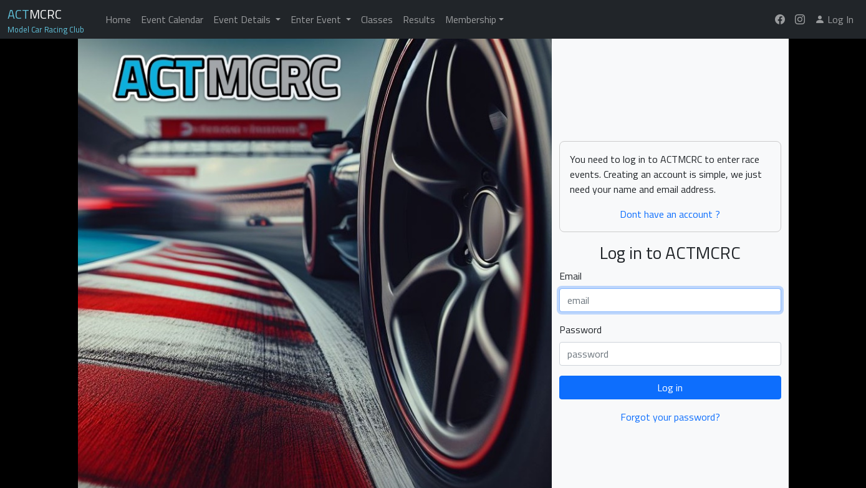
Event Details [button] (243, 19)
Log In (834, 19)
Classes (377, 19)
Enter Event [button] (317, 19)
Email (570, 275)
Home (118, 19)
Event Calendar (172, 19)
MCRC (34, 14)
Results (419, 19)
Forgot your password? (670, 416)
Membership (470, 19)
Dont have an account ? (670, 214)
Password (580, 329)
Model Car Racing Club (45, 29)
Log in (670, 387)
